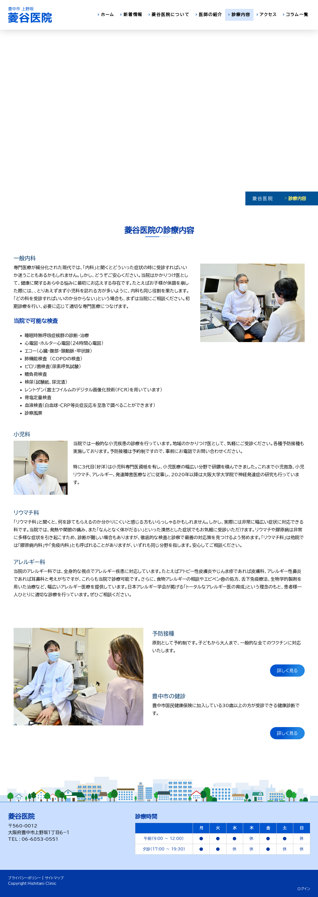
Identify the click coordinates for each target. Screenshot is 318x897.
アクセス (268, 14)
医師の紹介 (211, 14)
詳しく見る (287, 670)
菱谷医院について (171, 14)
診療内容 (240, 14)
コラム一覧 (297, 14)
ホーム (107, 14)
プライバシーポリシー (24, 878)
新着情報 (132, 14)
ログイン (303, 889)
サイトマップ (54, 878)
